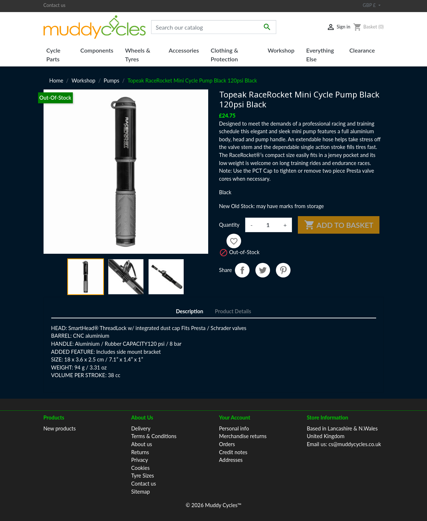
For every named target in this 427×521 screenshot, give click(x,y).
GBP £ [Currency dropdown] (370, 5)
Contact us (54, 5)
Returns (140, 452)
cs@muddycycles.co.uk (355, 444)
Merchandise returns (243, 436)
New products (60, 428)
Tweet (262, 270)
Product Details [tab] (233, 311)
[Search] (213, 27)
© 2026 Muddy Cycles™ (213, 505)
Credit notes (233, 452)
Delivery (141, 428)
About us (141, 444)
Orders (227, 444)
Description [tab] (189, 311)
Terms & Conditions (154, 436)
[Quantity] (268, 225)
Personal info (234, 428)
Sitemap (140, 492)
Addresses (231, 460)
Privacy (139, 460)
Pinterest (283, 270)
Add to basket (339, 224)
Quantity (229, 225)
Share (242, 270)
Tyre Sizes (142, 475)
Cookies (140, 468)
